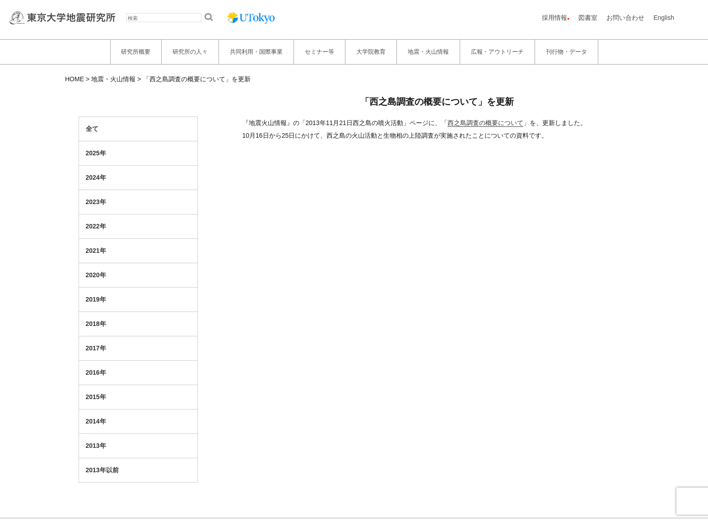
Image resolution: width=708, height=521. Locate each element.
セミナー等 (319, 51)
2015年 (96, 396)
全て (92, 128)
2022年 (96, 226)
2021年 (96, 250)
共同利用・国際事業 (256, 51)
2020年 (96, 275)
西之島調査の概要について (485, 122)
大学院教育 (371, 51)
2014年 (96, 421)
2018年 (96, 323)
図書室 (587, 17)
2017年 (96, 348)
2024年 (96, 177)
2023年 (96, 201)
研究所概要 (135, 51)
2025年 (96, 153)
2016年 (96, 372)
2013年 (96, 445)
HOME (74, 79)
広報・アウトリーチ (497, 51)
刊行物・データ (566, 51)
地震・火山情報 (428, 51)
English (663, 17)
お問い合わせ (625, 17)
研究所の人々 (190, 51)
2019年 (96, 299)
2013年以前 (102, 470)
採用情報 (554, 17)
